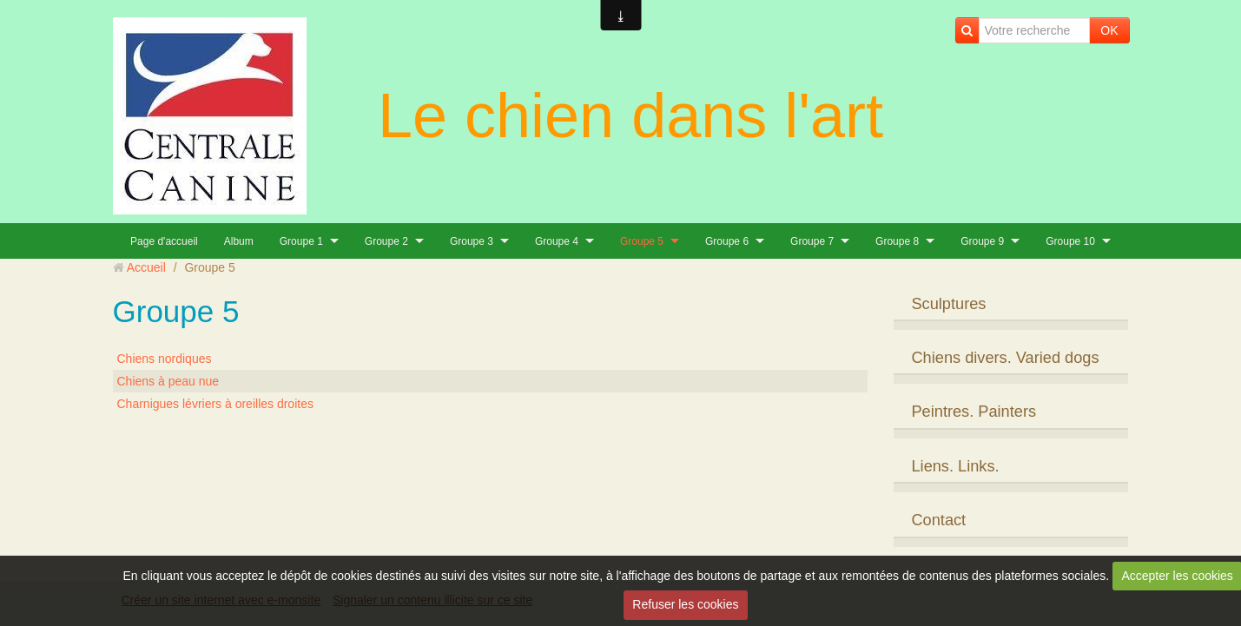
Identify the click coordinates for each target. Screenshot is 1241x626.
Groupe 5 (641, 241)
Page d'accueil (164, 241)
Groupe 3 (471, 241)
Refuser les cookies (685, 604)
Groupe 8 (897, 241)
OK (1109, 30)
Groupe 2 (386, 241)
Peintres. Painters (973, 411)
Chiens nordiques (164, 359)
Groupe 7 (812, 241)
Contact (938, 520)
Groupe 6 (727, 241)
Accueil (146, 267)
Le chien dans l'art (630, 115)
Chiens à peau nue (168, 381)
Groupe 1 (301, 241)
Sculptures (948, 304)
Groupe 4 (556, 241)
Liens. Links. (955, 466)
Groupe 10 (1070, 241)
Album (239, 241)
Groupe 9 (982, 241)
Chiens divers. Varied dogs (1005, 357)
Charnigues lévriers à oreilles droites (215, 404)
